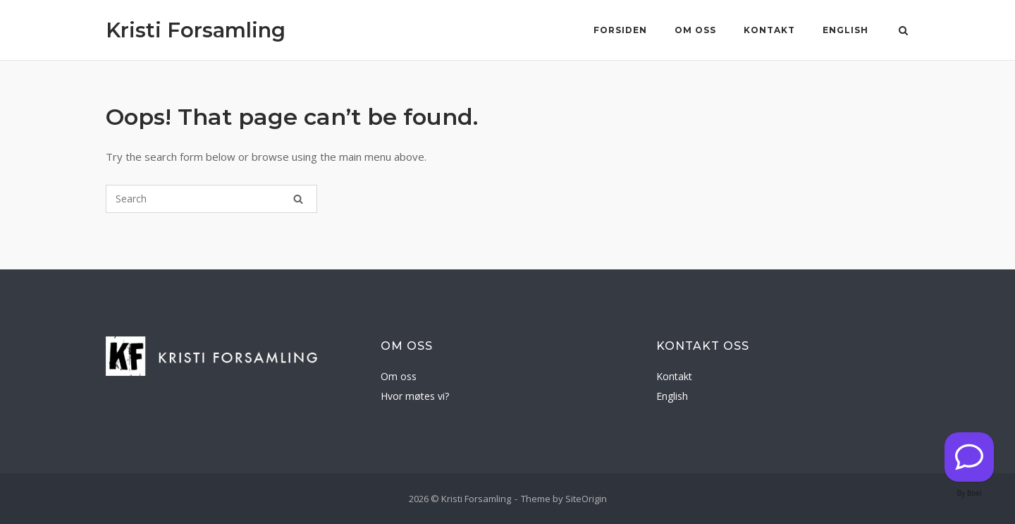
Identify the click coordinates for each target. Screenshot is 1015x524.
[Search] (298, 199)
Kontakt (769, 30)
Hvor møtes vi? (415, 396)
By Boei (969, 493)
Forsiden (620, 30)
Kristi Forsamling (195, 30)
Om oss (695, 30)
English (845, 30)
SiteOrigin (586, 498)
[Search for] (211, 199)
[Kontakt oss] (969, 457)
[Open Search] (903, 31)
